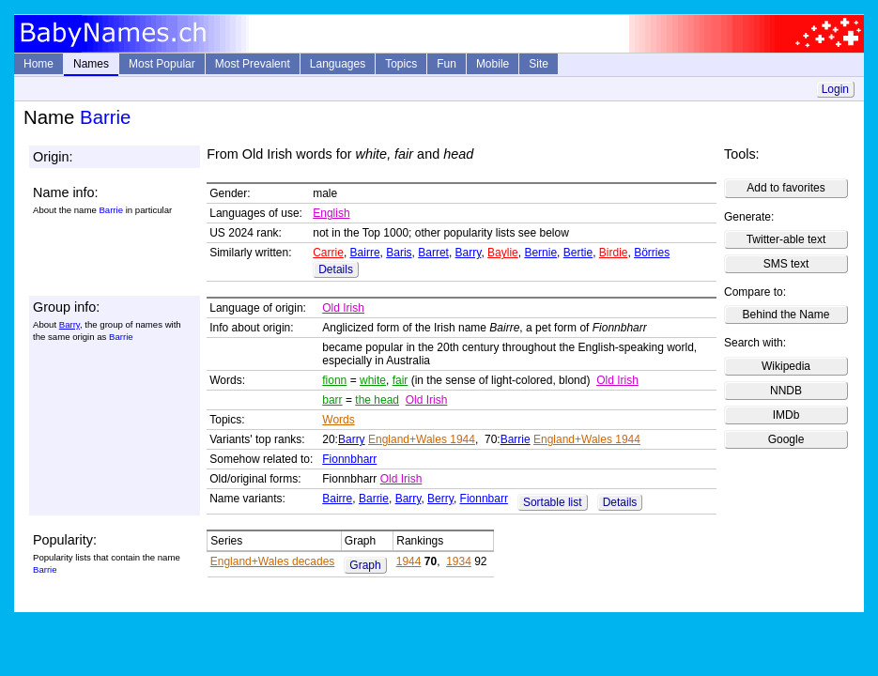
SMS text (786, 263)
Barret (433, 252)
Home (38, 63)
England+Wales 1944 (421, 439)
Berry (440, 498)
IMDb (786, 415)
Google (786, 439)
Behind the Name (786, 314)
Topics (401, 63)
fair (400, 380)
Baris (398, 252)
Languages (337, 63)
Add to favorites (785, 187)
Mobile (492, 63)
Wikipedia (786, 366)
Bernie (540, 252)
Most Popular (162, 63)
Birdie (613, 252)
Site (538, 63)
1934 (458, 561)
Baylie (502, 252)
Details (335, 269)
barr (332, 400)
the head (377, 400)
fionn (334, 380)
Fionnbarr (484, 498)
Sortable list (552, 502)
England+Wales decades (272, 561)
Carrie (328, 252)
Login (835, 89)
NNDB (786, 390)
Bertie (578, 252)
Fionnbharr (349, 459)
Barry (468, 252)
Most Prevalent (252, 63)
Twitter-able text (786, 239)
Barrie (516, 439)
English (331, 213)
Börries (652, 252)
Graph (364, 565)
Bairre (365, 252)
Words (338, 419)
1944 (409, 561)
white (373, 380)
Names (91, 63)
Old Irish (343, 308)
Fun (446, 63)
